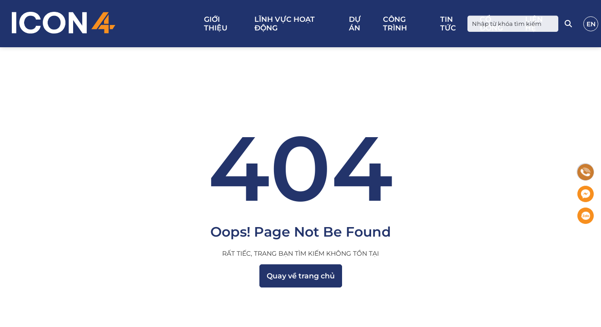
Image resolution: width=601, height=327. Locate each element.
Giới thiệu (216, 23)
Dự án (355, 23)
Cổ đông (491, 23)
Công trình (395, 23)
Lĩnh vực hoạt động (284, 23)
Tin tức (448, 23)
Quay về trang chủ (301, 276)
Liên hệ (534, 23)
